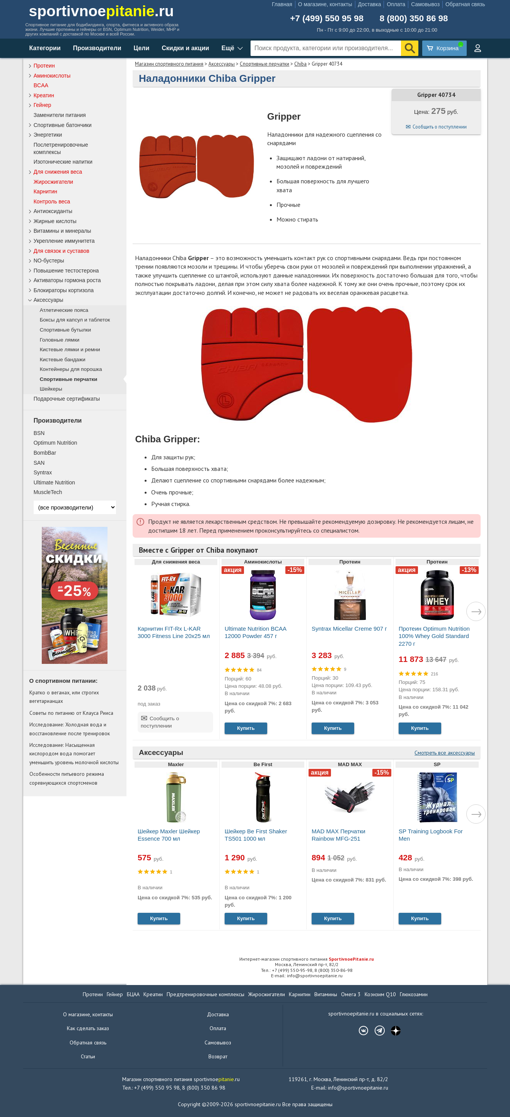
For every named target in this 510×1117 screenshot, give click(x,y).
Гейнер (42, 105)
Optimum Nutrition (55, 443)
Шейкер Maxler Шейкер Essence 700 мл (169, 835)
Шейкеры (51, 389)
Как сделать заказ (88, 1028)
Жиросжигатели (53, 182)
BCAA (41, 85)
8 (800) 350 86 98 (414, 18)
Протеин (44, 66)
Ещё (228, 48)
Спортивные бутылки (65, 330)
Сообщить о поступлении (440, 127)
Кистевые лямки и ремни (70, 349)
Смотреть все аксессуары (444, 752)
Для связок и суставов (61, 251)
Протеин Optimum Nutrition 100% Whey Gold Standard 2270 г (434, 636)
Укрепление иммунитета (64, 241)
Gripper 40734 (436, 94)
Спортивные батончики (63, 125)
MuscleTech (48, 492)
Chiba (300, 64)
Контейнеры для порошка (71, 369)
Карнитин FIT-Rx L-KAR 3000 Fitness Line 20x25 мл (174, 632)
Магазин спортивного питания (169, 64)
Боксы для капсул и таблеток (75, 320)
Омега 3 (351, 994)
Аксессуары (221, 64)
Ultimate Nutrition (54, 482)
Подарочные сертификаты (67, 399)
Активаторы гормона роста (67, 280)
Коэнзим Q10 (380, 994)
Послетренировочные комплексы (61, 148)
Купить (245, 728)
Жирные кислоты (55, 221)
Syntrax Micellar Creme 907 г (349, 628)
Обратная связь (465, 4)
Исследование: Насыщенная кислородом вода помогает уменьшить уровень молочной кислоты (74, 753)
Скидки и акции (185, 48)
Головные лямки (60, 340)
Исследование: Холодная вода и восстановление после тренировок (69, 728)
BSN (39, 433)
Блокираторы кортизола (64, 290)
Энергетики (48, 135)
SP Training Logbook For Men (431, 835)
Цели (142, 48)
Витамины (325, 994)
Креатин (44, 95)
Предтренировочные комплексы (205, 994)
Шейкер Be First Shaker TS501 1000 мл (256, 835)
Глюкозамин (414, 994)
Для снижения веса (58, 172)
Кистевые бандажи (62, 359)
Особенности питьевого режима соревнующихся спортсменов (66, 778)
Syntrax (43, 472)
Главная (282, 4)
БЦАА (133, 994)
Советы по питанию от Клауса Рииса (71, 712)
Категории (45, 48)
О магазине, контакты (325, 4)
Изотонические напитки (63, 162)
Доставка (369, 4)
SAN (39, 463)
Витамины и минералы (62, 231)
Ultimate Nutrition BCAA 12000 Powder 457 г (255, 632)
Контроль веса (52, 201)
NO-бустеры (49, 260)
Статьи (88, 1056)
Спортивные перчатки (264, 64)
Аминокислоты (52, 76)
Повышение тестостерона (66, 270)
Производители (97, 48)
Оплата (396, 4)
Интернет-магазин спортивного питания (306, 959)
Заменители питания (60, 115)
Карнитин (45, 191)
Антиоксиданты (53, 211)
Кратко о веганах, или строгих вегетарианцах (64, 696)
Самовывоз (425, 4)
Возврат (217, 1056)
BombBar (45, 453)
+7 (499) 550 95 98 (326, 18)
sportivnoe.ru (101, 11)
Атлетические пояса (64, 310)
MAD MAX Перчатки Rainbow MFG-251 (338, 835)
